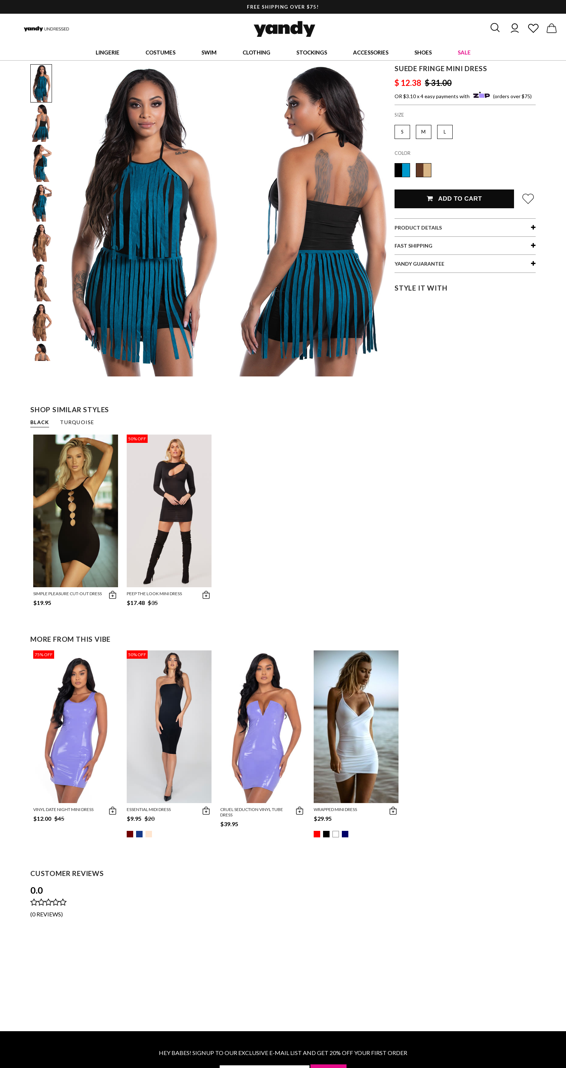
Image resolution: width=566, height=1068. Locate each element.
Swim (209, 52)
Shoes (423, 52)
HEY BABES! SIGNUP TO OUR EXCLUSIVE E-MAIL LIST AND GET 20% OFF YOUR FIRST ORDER (283, 1052)
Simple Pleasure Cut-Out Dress (67, 593)
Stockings (311, 52)
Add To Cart (454, 198)
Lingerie (107, 52)
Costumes (160, 52)
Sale (464, 52)
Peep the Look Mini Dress (154, 593)
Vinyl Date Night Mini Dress (63, 809)
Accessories (370, 52)
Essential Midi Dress (149, 809)
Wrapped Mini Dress (335, 809)
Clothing (256, 52)
